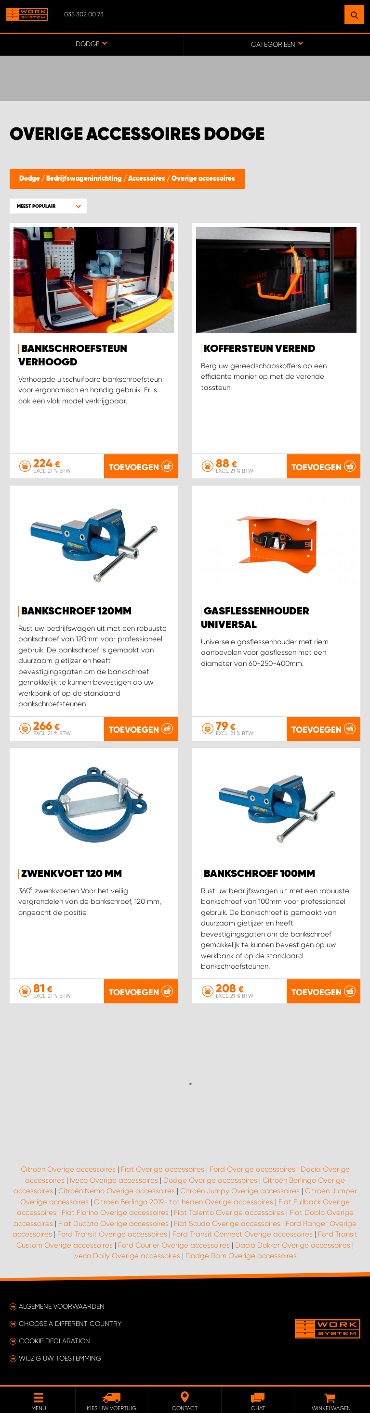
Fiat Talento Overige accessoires (229, 1212)
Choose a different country (70, 1323)
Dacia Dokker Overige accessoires (292, 1245)
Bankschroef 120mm (76, 611)
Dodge (30, 178)
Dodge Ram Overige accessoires (241, 1255)
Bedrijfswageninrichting (84, 178)
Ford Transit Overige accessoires (112, 1234)
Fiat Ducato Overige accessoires (113, 1223)
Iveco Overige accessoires (114, 1180)
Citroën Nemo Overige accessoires (116, 1191)
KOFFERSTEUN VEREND (260, 349)
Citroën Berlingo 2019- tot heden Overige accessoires (183, 1202)
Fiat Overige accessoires (162, 1169)
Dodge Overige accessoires (210, 1180)
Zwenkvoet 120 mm (71, 874)
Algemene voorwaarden (62, 1306)
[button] (48, 206)
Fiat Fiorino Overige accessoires (115, 1212)
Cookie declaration (54, 1341)
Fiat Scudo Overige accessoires (227, 1223)
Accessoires (147, 178)
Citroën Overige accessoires (68, 1169)
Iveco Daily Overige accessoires (126, 1255)
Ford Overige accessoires (252, 1169)
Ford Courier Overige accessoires (174, 1245)
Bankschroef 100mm (259, 874)
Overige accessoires (203, 178)
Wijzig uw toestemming (60, 1358)
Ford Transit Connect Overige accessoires (242, 1234)
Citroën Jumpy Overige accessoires (240, 1191)
